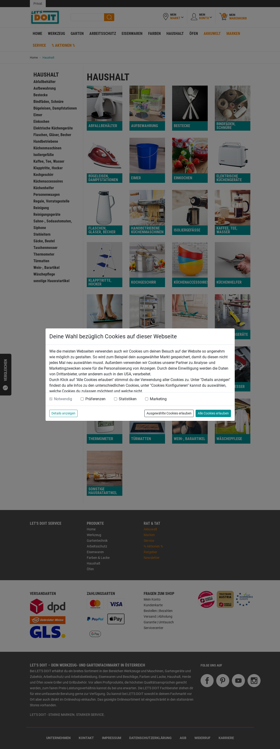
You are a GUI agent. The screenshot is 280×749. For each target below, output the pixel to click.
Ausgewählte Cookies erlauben (169, 413)
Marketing (158, 399)
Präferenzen (95, 399)
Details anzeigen (63, 413)
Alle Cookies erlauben (213, 413)
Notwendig (63, 399)
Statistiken (128, 399)
